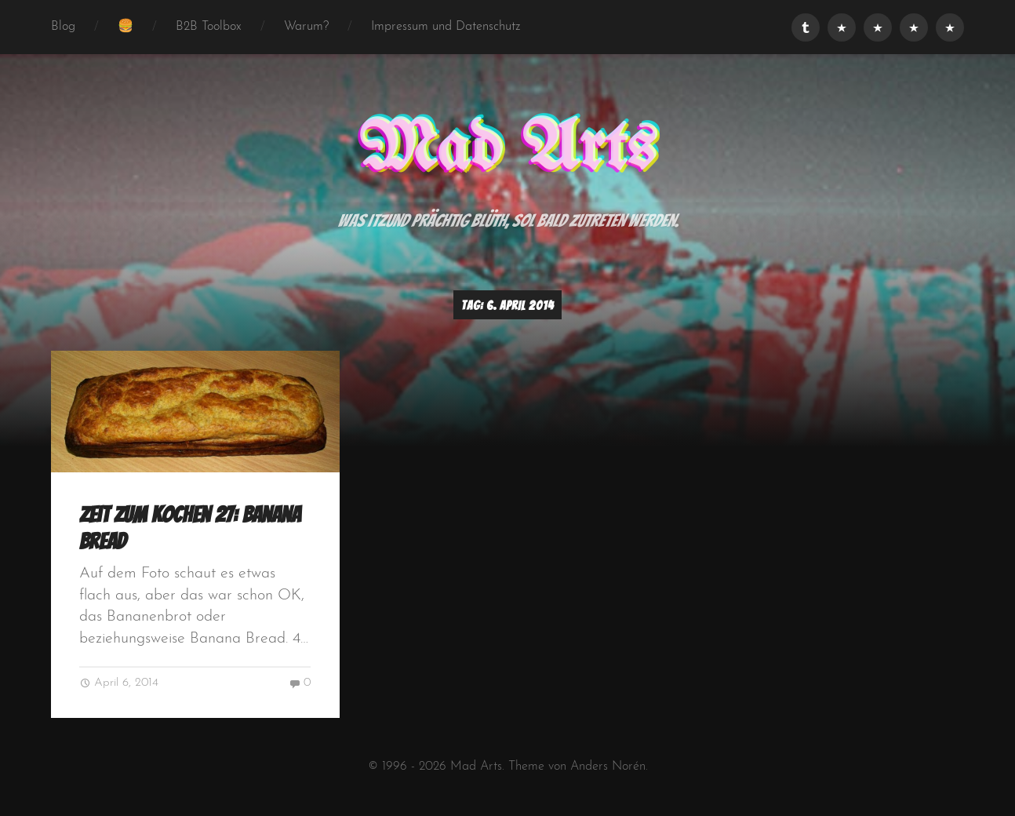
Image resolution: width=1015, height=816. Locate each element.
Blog (63, 26)
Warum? (306, 26)
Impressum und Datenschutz (446, 26)
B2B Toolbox (209, 26)
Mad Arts (507, 150)
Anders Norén (608, 766)
